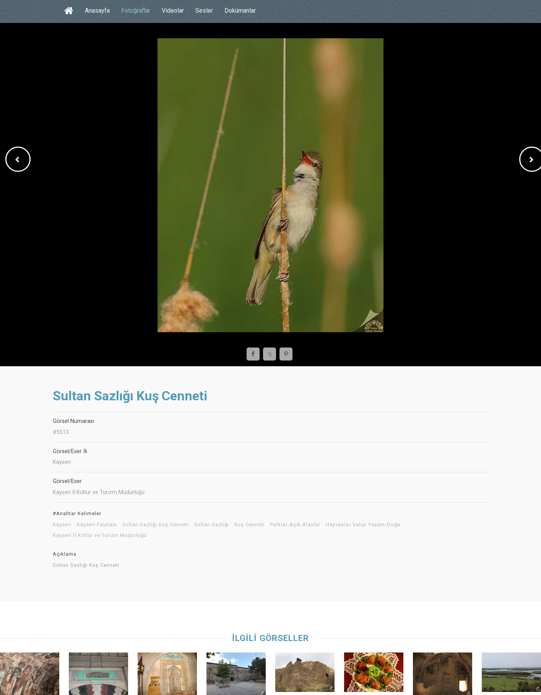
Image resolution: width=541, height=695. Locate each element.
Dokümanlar (240, 10)
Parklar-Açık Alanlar (295, 524)
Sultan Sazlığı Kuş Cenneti (155, 524)
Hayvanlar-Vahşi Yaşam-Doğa (363, 524)
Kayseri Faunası (97, 524)
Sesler (204, 10)
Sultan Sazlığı (211, 524)
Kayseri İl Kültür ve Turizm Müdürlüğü (100, 535)
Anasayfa (97, 10)
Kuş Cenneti (249, 524)
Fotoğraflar (135, 10)
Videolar (173, 10)
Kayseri (62, 524)
